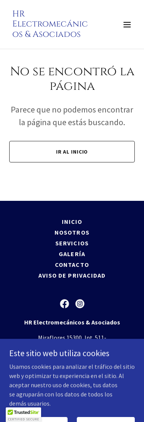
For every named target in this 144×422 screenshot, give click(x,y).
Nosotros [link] (72, 232)
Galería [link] (72, 254)
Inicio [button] (72, 221)
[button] (127, 24)
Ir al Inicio (72, 151)
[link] (53, 34)
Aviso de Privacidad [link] (71, 275)
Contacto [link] (72, 264)
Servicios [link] (71, 243)
